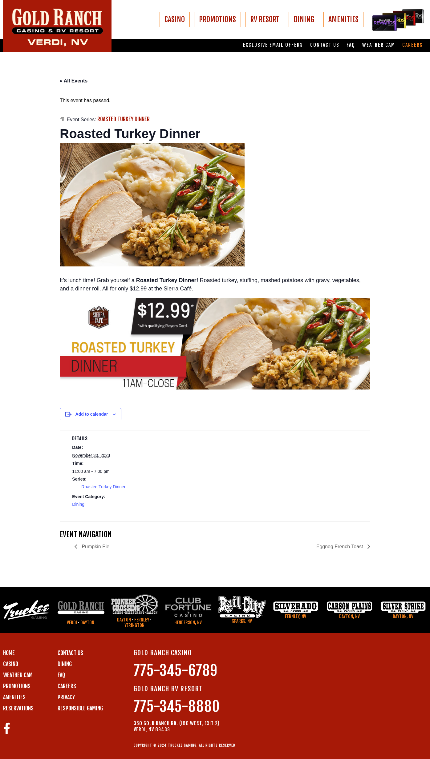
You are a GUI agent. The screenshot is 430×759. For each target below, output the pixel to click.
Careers (412, 45)
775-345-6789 (175, 670)
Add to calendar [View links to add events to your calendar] (91, 414)
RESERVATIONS (18, 708)
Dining (78, 504)
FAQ (351, 45)
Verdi (72, 622)
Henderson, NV (188, 622)
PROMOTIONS (217, 19)
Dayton (87, 622)
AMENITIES (343, 19)
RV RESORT (264, 19)
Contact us (324, 45)
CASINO (174, 19)
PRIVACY (66, 697)
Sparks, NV (242, 621)
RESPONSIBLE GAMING (80, 708)
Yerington (134, 625)
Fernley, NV (295, 616)
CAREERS (67, 686)
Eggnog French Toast (340, 546)
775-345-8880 (177, 706)
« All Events (73, 80)
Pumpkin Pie (94, 546)
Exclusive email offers (273, 45)
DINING (304, 19)
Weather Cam (378, 45)
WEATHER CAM (18, 675)
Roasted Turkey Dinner (103, 486)
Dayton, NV (349, 616)
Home (9, 652)
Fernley (141, 620)
